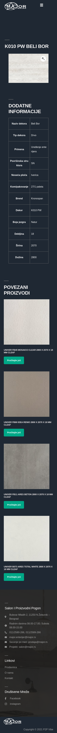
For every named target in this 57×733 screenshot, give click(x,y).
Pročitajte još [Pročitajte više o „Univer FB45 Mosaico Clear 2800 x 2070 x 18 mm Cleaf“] (14, 360)
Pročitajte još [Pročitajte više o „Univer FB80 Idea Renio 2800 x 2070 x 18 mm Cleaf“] (14, 432)
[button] (41, 5)
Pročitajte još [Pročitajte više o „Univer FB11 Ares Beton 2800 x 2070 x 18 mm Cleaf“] (14, 505)
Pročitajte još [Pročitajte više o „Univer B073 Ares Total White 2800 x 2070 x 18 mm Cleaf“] (14, 577)
